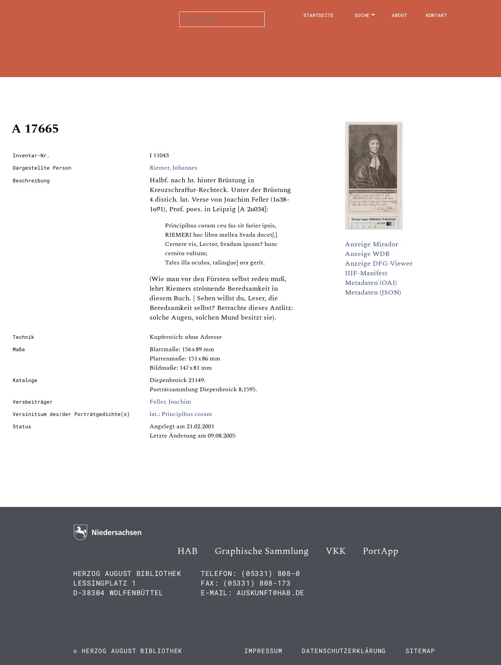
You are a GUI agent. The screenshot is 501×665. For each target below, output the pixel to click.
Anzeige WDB (367, 254)
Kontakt (436, 15)
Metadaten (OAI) (371, 283)
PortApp (380, 551)
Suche (362, 15)
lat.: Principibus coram (181, 414)
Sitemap (420, 650)
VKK (336, 551)
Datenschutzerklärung (344, 650)
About (399, 15)
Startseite (318, 15)
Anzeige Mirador (371, 244)
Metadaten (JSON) (373, 292)
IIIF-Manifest (366, 273)
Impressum (263, 650)
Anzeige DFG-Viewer (378, 263)
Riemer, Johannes (173, 167)
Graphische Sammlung (262, 551)
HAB (187, 551)
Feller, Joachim (170, 401)
